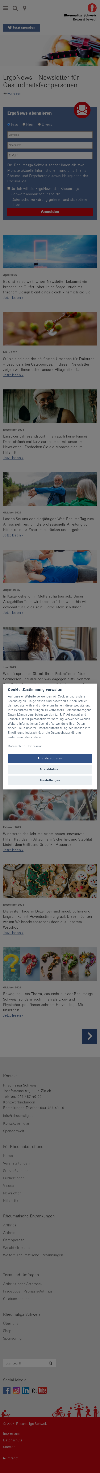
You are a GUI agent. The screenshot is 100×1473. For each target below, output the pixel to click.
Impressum (35, 746)
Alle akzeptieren (50, 758)
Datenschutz (16, 746)
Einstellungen (50, 780)
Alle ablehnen (50, 769)
